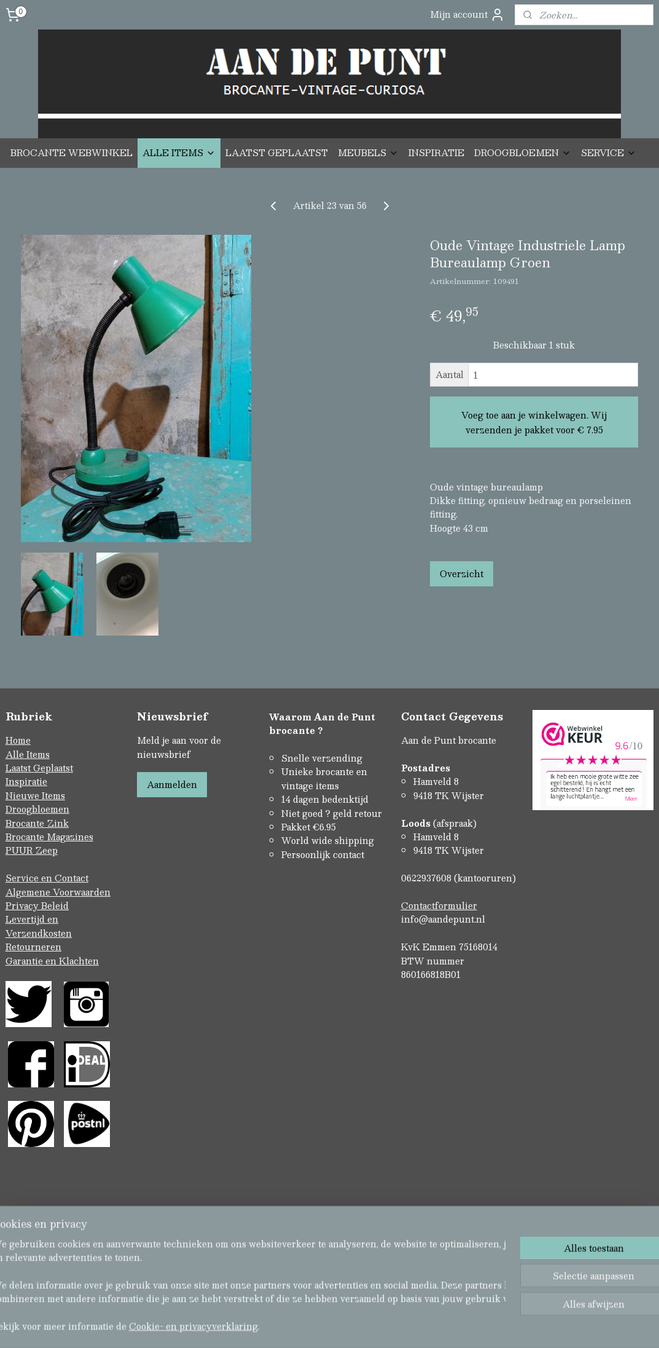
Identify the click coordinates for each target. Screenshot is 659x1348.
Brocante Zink (37, 823)
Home (18, 740)
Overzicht (461, 573)
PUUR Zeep (32, 850)
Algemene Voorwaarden (58, 892)
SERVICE (608, 152)
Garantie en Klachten (52, 960)
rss (304, 1300)
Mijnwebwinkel (459, 1300)
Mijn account (467, 14)
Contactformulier (439, 905)
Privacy (23, 905)
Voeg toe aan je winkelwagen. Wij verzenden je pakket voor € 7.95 (534, 421)
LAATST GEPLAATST (276, 152)
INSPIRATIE (436, 152)
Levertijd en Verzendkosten (39, 926)
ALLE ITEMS (179, 152)
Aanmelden (172, 784)
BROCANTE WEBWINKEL (71, 152)
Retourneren (33, 946)
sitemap (280, 1300)
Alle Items (28, 754)
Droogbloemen (37, 809)
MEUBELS (368, 152)
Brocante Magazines (49, 836)
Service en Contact (47, 877)
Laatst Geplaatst (39, 767)
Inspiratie (26, 781)
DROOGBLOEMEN (522, 152)
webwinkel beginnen (350, 1300)
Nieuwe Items (35, 795)
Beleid (55, 905)
